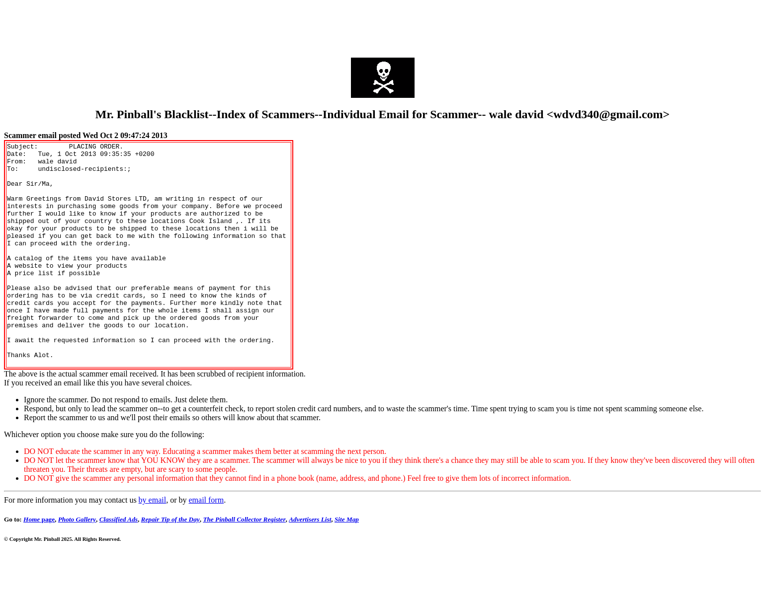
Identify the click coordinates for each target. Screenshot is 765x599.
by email (153, 544)
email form (206, 544)
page (39, 564)
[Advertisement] (383, 26)
